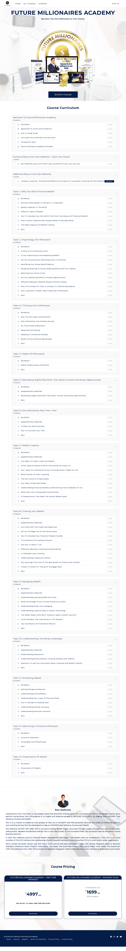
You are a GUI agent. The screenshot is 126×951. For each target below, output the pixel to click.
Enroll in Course (63, 94)
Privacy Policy (54, 943)
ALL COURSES (29, 4)
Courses (16, 943)
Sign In (115, 4)
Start (110, 124)
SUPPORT (42, 4)
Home (8, 943)
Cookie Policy (67, 943)
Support (25, 943)
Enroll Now (50, 917)
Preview (109, 181)
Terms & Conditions (38, 943)
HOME (17, 4)
